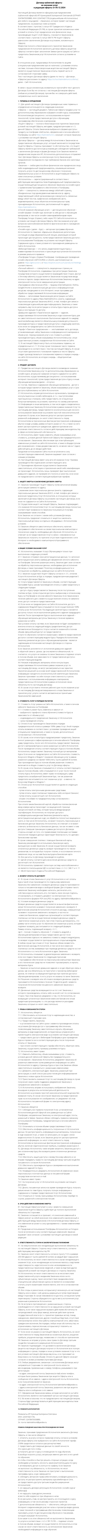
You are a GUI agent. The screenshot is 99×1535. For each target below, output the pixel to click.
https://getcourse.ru (33, 262)
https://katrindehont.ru (46, 135)
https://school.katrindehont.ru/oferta (62, 79)
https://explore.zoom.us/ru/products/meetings (62, 262)
